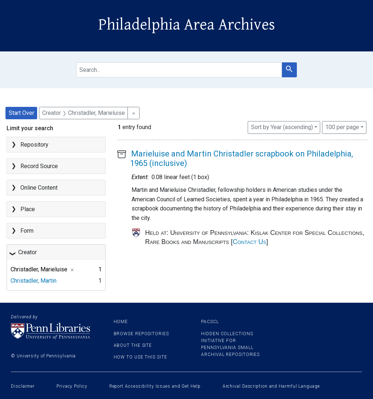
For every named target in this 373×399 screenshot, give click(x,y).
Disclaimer (23, 386)
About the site (133, 345)
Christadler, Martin (33, 280)
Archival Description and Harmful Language (271, 386)
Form (27, 230)
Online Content (39, 187)
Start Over (21, 112)
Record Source (39, 166)
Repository (34, 144)
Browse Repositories (141, 333)
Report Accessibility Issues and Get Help (155, 386)
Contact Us (249, 241)
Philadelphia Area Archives (186, 25)
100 (342, 127)
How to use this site (140, 357)
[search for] (179, 69)
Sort (282, 127)
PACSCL (210, 321)
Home (121, 321)
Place (27, 209)
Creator (27, 252)
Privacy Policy (71, 386)
